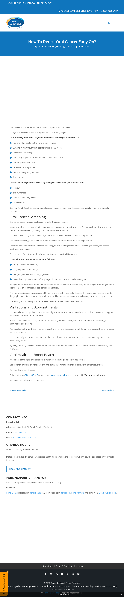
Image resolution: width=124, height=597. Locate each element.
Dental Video (83, 46)
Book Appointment (40, 3)
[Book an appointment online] (4, 584)
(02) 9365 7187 (110, 11)
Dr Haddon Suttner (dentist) (50, 46)
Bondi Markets (77, 493)
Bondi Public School (107, 493)
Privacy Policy (47, 566)
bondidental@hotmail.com (24, 437)
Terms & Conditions (64, 566)
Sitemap (79, 566)
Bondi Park (65, 493)
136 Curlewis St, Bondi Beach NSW (79, 11)
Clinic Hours (18, 3)
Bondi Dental (12, 493)
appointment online (58, 375)
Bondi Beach (35, 493)
